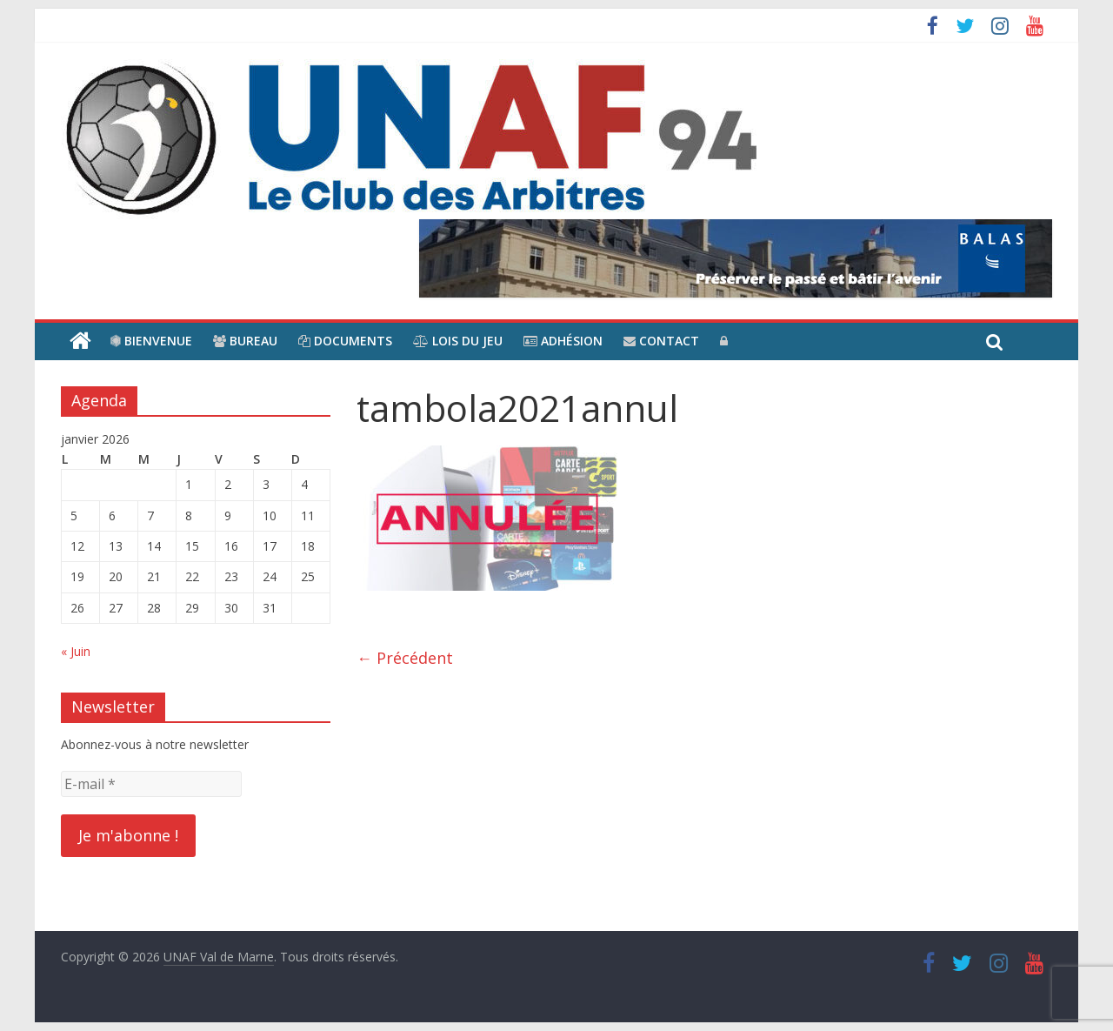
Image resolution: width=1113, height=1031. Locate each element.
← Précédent (405, 657)
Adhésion (563, 340)
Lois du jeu (458, 340)
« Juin (75, 651)
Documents (345, 340)
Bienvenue (151, 340)
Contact (661, 340)
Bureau (245, 340)
